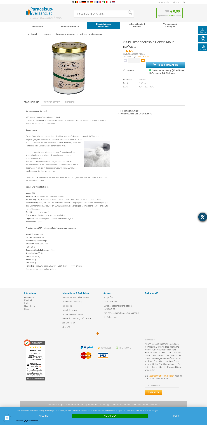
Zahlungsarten (68, 322)
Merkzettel (163, 2)
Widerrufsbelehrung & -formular (76, 318)
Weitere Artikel (52, 102)
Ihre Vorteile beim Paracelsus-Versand (121, 313)
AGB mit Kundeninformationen (76, 297)
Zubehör (70, 102)
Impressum (67, 306)
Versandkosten (143, 56)
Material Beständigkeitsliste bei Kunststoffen (117, 307)
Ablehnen (44, 416)
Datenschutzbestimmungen (161, 376)
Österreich (29, 297)
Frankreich (29, 300)
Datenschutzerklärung (72, 301)
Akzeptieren (110, 416)
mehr (176, 416)
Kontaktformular (69, 310)
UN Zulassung (110, 317)
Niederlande (29, 306)
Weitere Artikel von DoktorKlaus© (135, 113)
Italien (27, 303)
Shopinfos (108, 297)
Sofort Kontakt (110, 301)
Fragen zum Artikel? (128, 111)
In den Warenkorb (165, 65)
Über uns (66, 327)
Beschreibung (31, 102)
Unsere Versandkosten (72, 314)
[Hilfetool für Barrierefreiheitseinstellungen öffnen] (202, 217)
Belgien (27, 309)
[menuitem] (25, 2)
